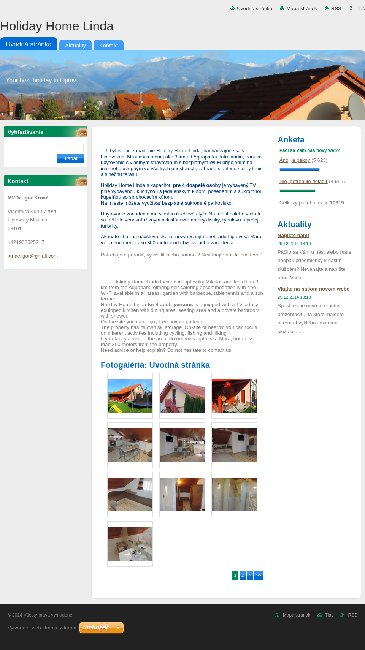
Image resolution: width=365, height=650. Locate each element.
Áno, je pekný (294, 160)
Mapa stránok (301, 8)
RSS (336, 8)
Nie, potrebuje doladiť (303, 181)
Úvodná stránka (254, 8)
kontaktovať (248, 255)
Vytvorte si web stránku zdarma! (43, 628)
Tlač (360, 8)
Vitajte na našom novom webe (313, 289)
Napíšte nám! (293, 235)
